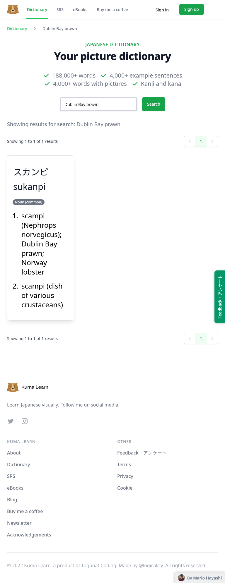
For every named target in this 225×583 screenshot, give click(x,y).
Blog (12, 499)
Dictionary (37, 9)
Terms (124, 464)
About (14, 453)
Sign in (162, 10)
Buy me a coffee (112, 9)
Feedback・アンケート (142, 453)
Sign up (191, 9)
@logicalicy (151, 565)
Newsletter (19, 523)
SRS (60, 9)
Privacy (125, 476)
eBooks (80, 9)
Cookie (124, 488)
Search (153, 104)
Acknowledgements (29, 534)
